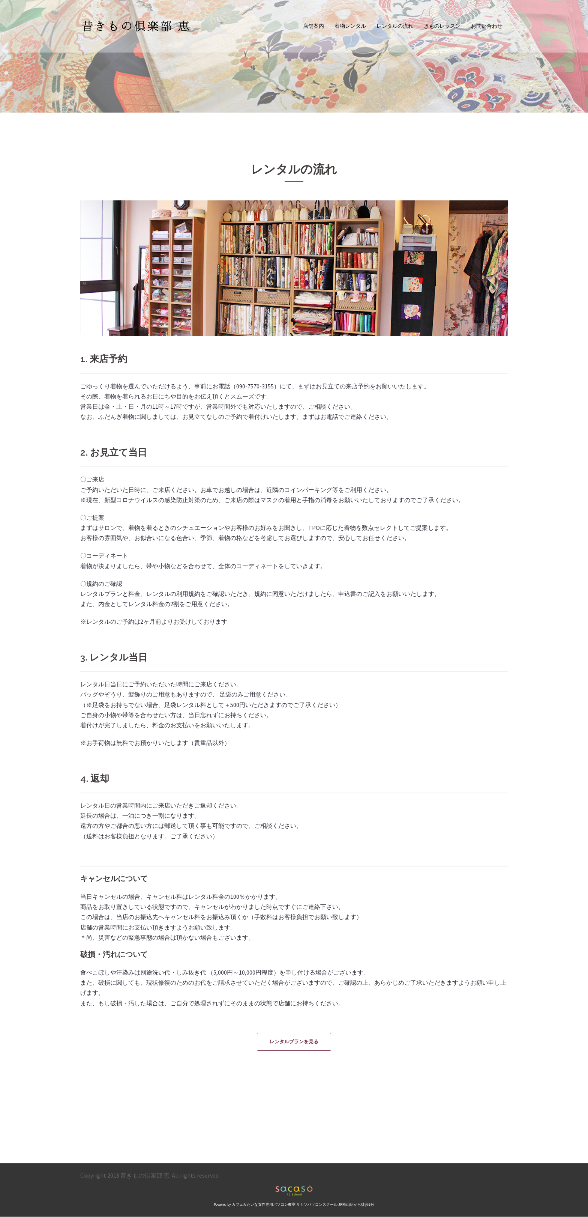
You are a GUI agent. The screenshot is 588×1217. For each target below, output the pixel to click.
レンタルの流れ (394, 26)
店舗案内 (313, 26)
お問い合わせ (486, 26)
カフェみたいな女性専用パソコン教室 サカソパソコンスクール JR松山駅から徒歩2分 (303, 1204)
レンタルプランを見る (294, 1042)
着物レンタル (350, 26)
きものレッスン (442, 26)
